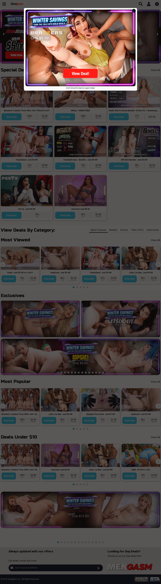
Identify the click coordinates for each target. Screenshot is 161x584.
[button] (56, 61)
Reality (113, 229)
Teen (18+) (137, 229)
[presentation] (3, 34)
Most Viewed (98, 229)
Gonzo (124, 229)
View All (155, 70)
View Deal (11, 117)
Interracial (153, 229)
